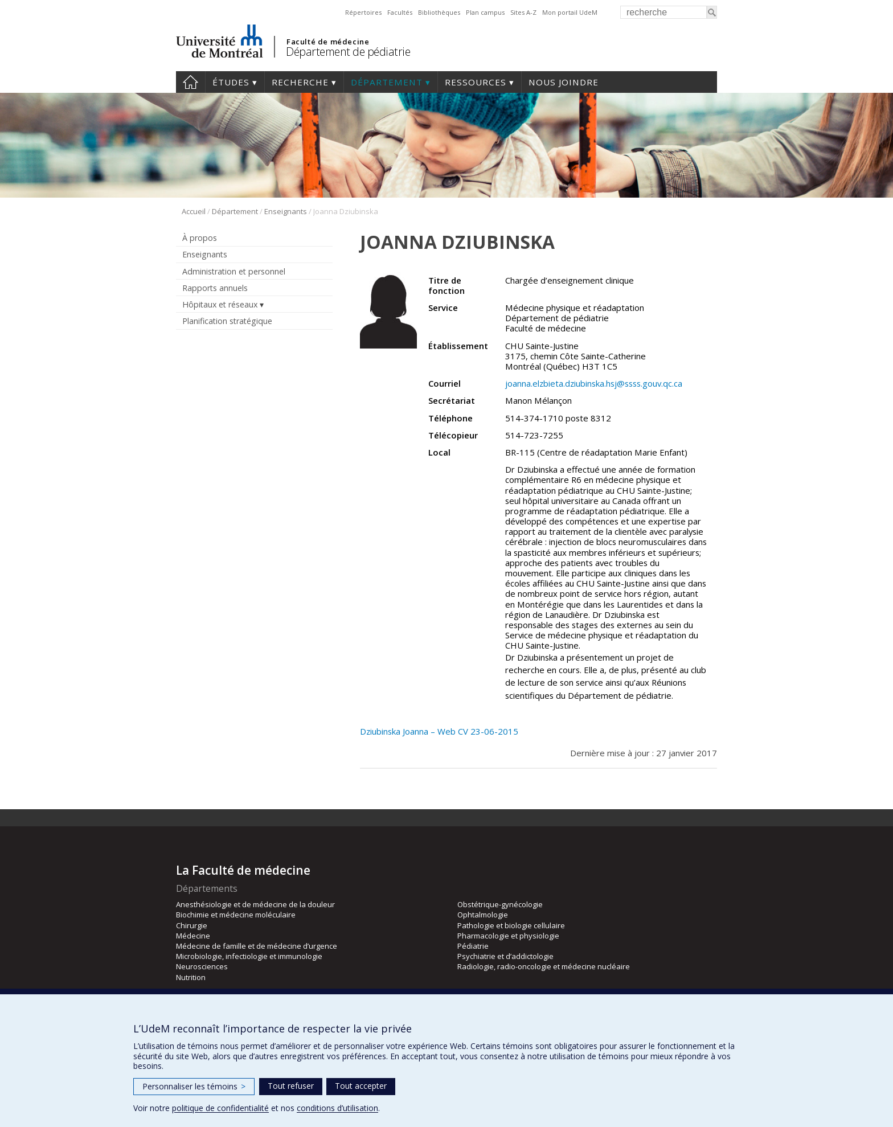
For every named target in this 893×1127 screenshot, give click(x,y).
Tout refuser (291, 1085)
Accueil (190, 82)
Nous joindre (564, 82)
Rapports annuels (215, 287)
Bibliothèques (439, 12)
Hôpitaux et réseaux (219, 304)
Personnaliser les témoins (193, 1086)
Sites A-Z (523, 12)
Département (387, 82)
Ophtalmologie (482, 914)
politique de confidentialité (220, 1108)
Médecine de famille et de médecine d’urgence (256, 946)
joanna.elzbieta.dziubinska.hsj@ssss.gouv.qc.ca (593, 383)
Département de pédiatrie (348, 51)
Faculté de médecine (327, 41)
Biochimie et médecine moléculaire (236, 914)
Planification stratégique (227, 320)
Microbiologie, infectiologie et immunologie (249, 956)
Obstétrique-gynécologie (500, 904)
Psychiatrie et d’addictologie (505, 956)
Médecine (193, 936)
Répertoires (363, 12)
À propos (199, 237)
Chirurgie (191, 925)
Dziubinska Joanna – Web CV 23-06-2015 (439, 731)
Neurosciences (202, 966)
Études (230, 82)
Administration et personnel (233, 271)
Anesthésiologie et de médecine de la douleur (255, 904)
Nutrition (191, 977)
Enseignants (285, 211)
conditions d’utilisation (337, 1108)
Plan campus (485, 12)
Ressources (475, 82)
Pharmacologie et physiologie (508, 936)
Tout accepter (361, 1085)
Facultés (399, 12)
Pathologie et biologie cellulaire (511, 925)
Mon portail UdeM (569, 12)
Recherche (300, 82)
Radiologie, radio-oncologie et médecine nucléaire (543, 966)
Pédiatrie (473, 946)
